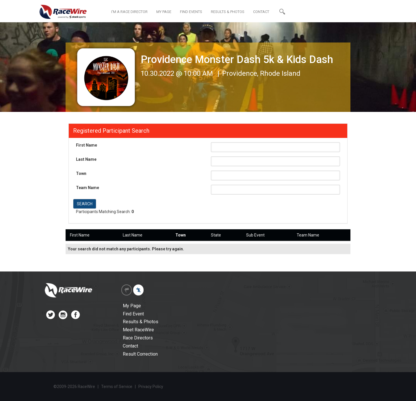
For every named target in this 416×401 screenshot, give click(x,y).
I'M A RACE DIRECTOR (129, 12)
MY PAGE (163, 12)
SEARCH (84, 204)
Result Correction (140, 354)
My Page (132, 305)
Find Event (133, 314)
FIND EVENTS (191, 12)
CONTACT (261, 12)
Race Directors (138, 338)
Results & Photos (140, 321)
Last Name (86, 159)
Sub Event (255, 235)
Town (81, 173)
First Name (86, 145)
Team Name (87, 187)
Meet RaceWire (138, 329)
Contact (130, 346)
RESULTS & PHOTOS (227, 12)
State (216, 235)
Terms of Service (116, 386)
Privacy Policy (150, 386)
